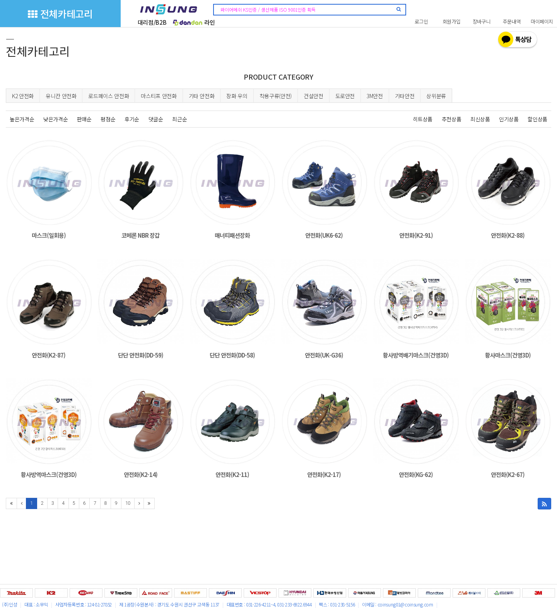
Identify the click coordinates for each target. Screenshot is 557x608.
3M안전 (375, 96)
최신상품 (480, 119)
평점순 (108, 119)
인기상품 (509, 119)
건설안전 (313, 96)
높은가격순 (22, 119)
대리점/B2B (152, 22)
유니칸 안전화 (61, 96)
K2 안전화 (23, 96)
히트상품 (422, 119)
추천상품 (451, 119)
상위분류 (436, 96)
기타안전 (405, 96)
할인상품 (537, 119)
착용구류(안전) (276, 96)
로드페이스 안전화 (108, 96)
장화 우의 (236, 96)
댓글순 (156, 119)
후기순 (132, 119)
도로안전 (345, 96)
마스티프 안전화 (158, 96)
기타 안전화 (202, 96)
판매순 (84, 119)
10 (127, 503)
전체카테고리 (60, 13)
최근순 (179, 119)
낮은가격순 (55, 119)
